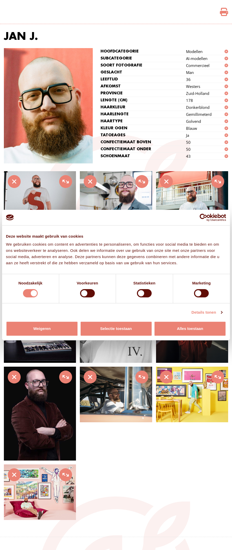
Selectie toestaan (116, 328)
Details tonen (203, 312)
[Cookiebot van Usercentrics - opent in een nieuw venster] (203, 217)
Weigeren (42, 328)
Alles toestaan (190, 328)
